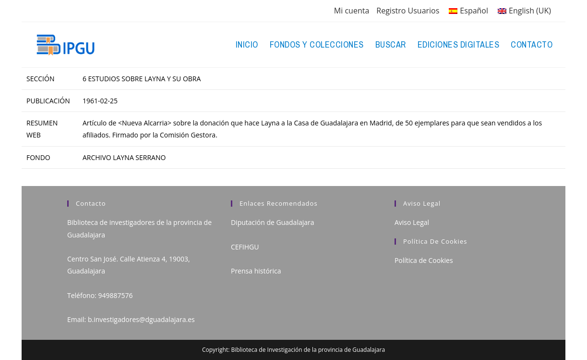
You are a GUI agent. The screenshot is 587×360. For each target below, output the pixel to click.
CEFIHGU (245, 246)
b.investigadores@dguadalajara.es (141, 319)
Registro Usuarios (407, 10)
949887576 (115, 295)
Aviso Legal (412, 222)
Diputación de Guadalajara (272, 222)
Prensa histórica (256, 270)
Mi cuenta (351, 10)
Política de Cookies (424, 260)
